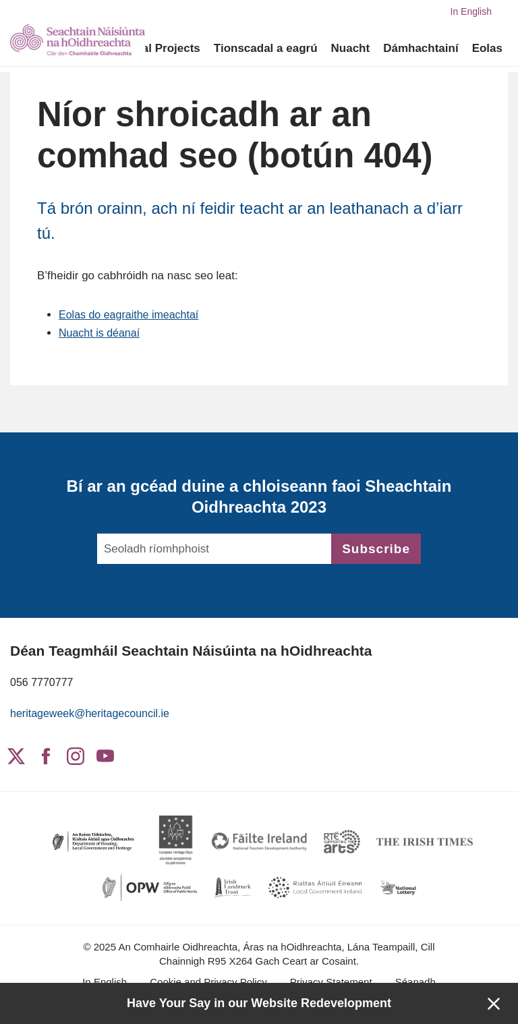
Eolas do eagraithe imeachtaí (133, 314)
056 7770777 (43, 682)
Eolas (487, 48)
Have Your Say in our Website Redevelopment (259, 1003)
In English (471, 11)
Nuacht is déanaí (102, 332)
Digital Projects (158, 48)
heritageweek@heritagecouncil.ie (94, 713)
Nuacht (350, 48)
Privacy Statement (331, 982)
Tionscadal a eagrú (266, 48)
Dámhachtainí (420, 48)
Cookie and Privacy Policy (208, 982)
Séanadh (415, 982)
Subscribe (376, 549)
